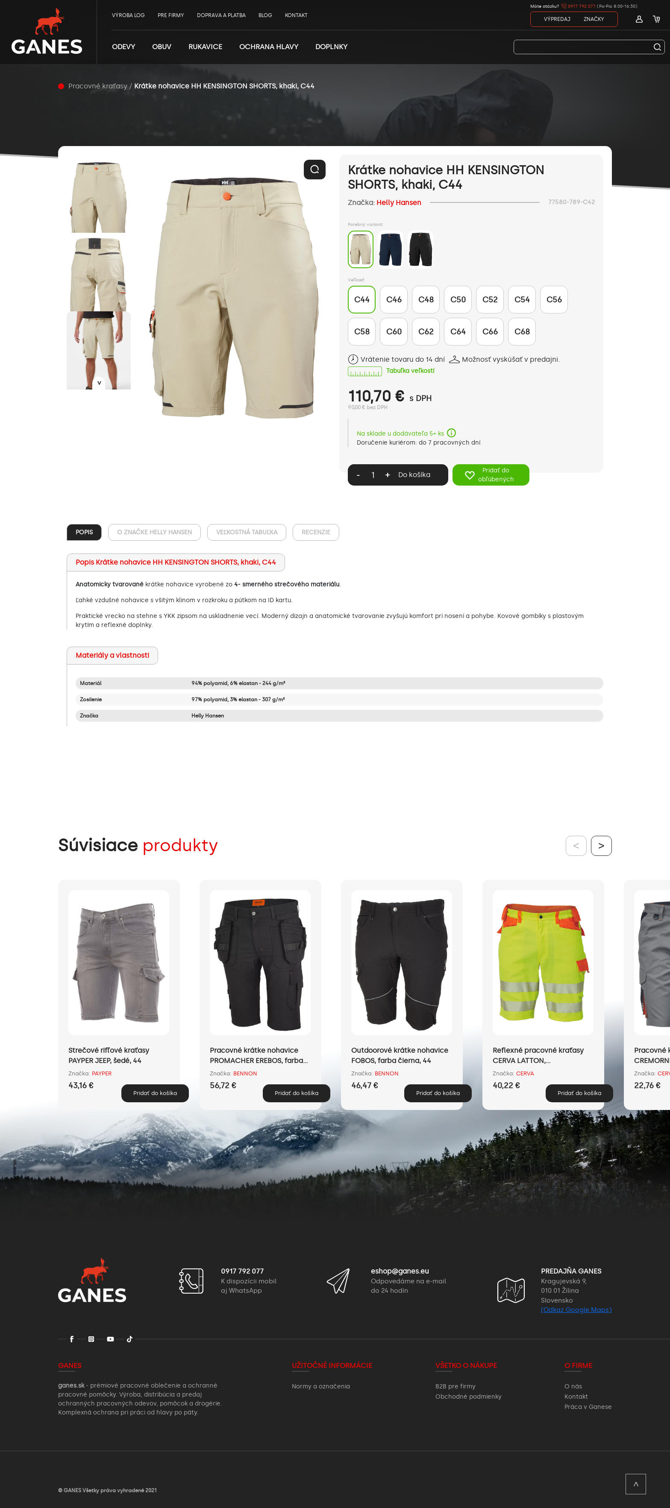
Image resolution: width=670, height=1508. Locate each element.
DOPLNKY (331, 47)
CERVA (525, 1073)
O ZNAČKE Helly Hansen (154, 532)
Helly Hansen (398, 203)
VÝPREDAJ (557, 19)
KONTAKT (296, 15)
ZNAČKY (594, 19)
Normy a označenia (321, 1386)
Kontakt (576, 1396)
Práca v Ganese (588, 1407)
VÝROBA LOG (128, 15)
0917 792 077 (578, 6)
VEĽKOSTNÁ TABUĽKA (246, 532)
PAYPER (102, 1073)
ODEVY (123, 47)
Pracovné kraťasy (97, 86)
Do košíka (414, 475)
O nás (573, 1386)
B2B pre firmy (455, 1386)
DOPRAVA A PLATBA (221, 15)
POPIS (84, 532)
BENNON (245, 1073)
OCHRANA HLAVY (268, 47)
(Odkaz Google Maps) (576, 1310)
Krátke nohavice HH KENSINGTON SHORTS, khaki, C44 (224, 86)
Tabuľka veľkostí (410, 371)
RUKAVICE (205, 47)
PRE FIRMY (171, 15)
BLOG (265, 15)
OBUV (161, 47)
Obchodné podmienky (468, 1396)
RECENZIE (316, 532)
